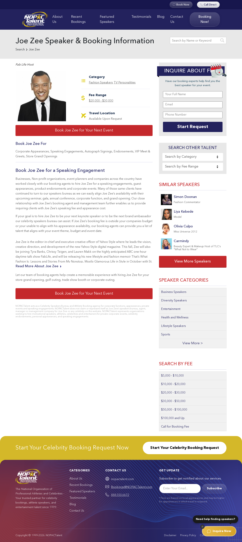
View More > (192, 343)
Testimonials (141, 17)
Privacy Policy (188, 535)
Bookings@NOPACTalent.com (131, 487)
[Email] (180, 488)
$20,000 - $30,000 (101, 100)
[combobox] (192, 157)
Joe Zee (34, 49)
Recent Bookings (78, 19)
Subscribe (214, 488)
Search (20, 49)
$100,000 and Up (173, 418)
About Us (57, 19)
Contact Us (176, 19)
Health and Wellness (174, 317)
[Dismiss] (202, 527)
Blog (160, 17)
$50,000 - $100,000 (174, 409)
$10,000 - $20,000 (173, 384)
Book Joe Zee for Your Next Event (84, 130)
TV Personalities (125, 82)
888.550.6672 (120, 495)
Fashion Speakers (101, 82)
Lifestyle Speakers (173, 326)
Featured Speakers (107, 19)
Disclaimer (170, 535)
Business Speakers (173, 292)
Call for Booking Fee (175, 426)
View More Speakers (193, 261)
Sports (165, 334)
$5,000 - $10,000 (172, 375)
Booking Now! (204, 19)
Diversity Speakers (174, 300)
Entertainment (170, 309)
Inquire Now (219, 531)
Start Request (192, 127)
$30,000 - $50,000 (173, 401)
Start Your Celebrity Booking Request (184, 448)
